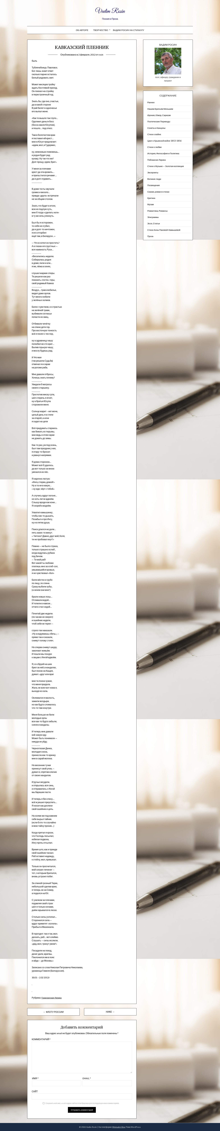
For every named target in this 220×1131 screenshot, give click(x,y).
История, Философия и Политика (163, 153)
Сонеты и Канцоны (156, 128)
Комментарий (41, 1039)
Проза (150, 236)
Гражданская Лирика (52, 997)
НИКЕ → (110, 1011)
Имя (35, 1078)
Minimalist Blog (118, 1127)
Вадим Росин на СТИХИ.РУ (128, 30)
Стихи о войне (154, 134)
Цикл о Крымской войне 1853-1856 (164, 140)
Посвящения (153, 185)
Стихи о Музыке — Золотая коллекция (165, 166)
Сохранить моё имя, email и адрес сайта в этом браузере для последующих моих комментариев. (82, 1103)
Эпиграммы (153, 217)
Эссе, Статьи (153, 223)
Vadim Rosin (110, 11)
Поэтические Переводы (158, 121)
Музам (150, 204)
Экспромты (152, 172)
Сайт (35, 1091)
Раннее (150, 102)
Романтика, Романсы (157, 211)
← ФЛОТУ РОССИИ (53, 1012)
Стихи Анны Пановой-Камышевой (163, 230)
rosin (101, 54)
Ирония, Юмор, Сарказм (159, 115)
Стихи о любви (154, 147)
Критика (151, 198)
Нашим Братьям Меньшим (160, 109)
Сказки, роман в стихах (158, 191)
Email (86, 1078)
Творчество (100, 30)
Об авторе (82, 30)
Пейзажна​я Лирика (156, 160)
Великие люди (154, 179)
